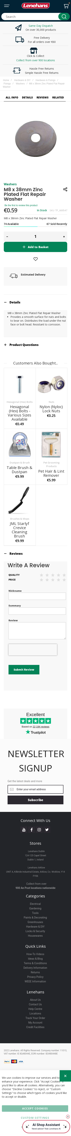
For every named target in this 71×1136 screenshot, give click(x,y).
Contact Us (35, 1004)
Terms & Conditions (35, 963)
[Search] (64, 16)
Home (6, 80)
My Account (35, 1022)
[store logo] (35, 5)
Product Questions (24, 345)
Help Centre (35, 1008)
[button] (7, 237)
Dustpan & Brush (20, 462)
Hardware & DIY (22, 80)
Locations (35, 1013)
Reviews (16, 554)
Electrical (35, 903)
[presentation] (33, 649)
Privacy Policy (35, 976)
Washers (20, 83)
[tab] (35, 302)
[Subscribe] (35, 800)
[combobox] (35, 16)
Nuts (51, 402)
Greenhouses (35, 922)
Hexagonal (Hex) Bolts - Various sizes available (19, 413)
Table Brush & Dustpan (19, 469)
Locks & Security (35, 931)
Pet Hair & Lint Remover (51, 473)
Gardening (35, 908)
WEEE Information (35, 981)
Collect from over (36, 883)
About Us (35, 999)
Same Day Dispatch (41, 25)
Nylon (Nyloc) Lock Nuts (51, 408)
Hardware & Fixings (45, 80)
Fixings (7, 83)
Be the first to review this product (21, 205)
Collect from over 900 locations (35, 60)
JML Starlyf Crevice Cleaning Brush (19, 530)
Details (14, 302)
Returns (35, 972)
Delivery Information (35, 967)
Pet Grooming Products (51, 464)
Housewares (35, 935)
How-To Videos (35, 954)
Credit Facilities (35, 1027)
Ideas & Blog (35, 958)
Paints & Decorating (35, 917)
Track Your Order (35, 1018)
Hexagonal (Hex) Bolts (20, 402)
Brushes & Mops (19, 518)
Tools (35, 912)
